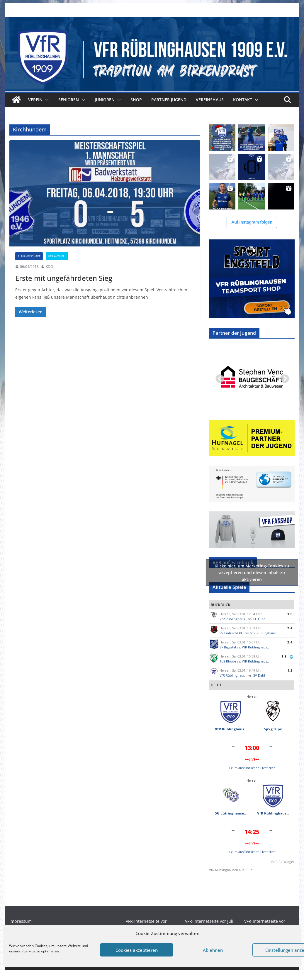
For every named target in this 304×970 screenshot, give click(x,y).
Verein (35, 99)
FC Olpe (259, 619)
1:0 (290, 614)
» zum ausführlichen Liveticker (252, 767)
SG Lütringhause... (231, 813)
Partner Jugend (168, 99)
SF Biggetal (228, 647)
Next (283, 377)
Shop (136, 99)
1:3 (284, 656)
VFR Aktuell (57, 256)
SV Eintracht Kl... (232, 633)
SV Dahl (259, 675)
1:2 (290, 670)
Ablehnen (213, 950)
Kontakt (242, 99)
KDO (49, 266)
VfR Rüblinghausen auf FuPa (230, 870)
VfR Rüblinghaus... (233, 619)
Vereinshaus (210, 99)
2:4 (290, 628)
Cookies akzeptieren (137, 950)
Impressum (20, 921)
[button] (46, 100)
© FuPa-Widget (282, 861)
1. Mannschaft (29, 256)
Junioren (105, 99)
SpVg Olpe (273, 728)
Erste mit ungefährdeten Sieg (63, 278)
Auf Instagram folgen (251, 222)
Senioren (68, 99)
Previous (218, 377)
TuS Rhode (228, 661)
